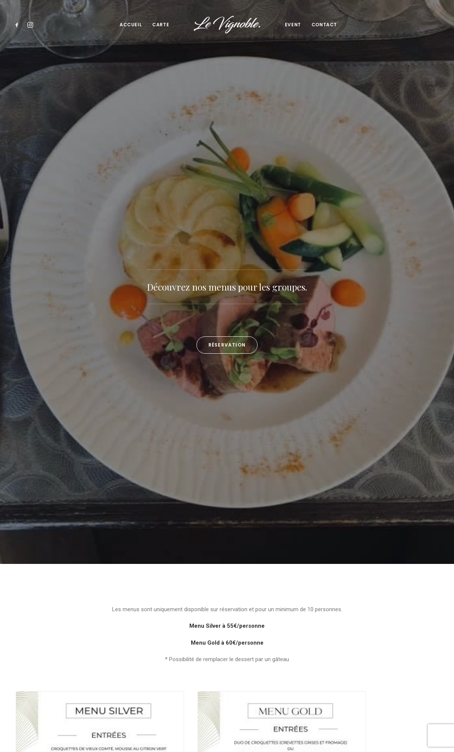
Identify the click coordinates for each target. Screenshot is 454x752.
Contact (324, 24)
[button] (18, 25)
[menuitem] (18, 25)
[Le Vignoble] (227, 25)
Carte (160, 24)
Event (293, 24)
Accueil (131, 24)
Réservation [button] (227, 175)
